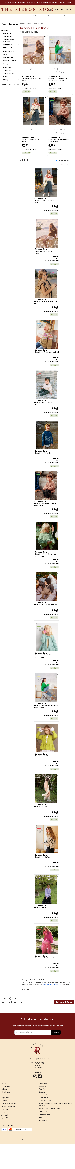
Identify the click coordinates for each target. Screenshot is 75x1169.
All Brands (4, 1151)
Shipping (42, 1128)
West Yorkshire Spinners (9, 96)
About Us (42, 1125)
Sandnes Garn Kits (11, 73)
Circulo (3, 102)
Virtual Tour (66, 16)
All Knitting (4, 30)
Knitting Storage (8, 57)
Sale (35, 16)
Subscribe (55, 1068)
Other (3, 1148)
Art (2, 1131)
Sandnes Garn (6, 99)
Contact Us (49, 16)
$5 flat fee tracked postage (48, 2)
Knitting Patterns (11, 45)
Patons (3, 108)
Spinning (11, 76)
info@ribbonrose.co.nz (37, 1103)
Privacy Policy (43, 1134)
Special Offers (6, 1154)
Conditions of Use (45, 1137)
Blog (40, 1154)
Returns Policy (44, 1131)
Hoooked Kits (7, 70)
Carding (5, 64)
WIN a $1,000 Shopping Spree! (49, 1145)
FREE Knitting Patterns (10, 48)
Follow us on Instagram (64, 1002)
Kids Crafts (5, 1145)
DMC (2, 89)
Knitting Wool (11, 33)
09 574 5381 (66, 2)
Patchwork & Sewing (8, 1140)
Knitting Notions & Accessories (11, 40)
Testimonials (43, 1157)
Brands (22, 16)
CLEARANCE (5, 1122)
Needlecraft (5, 1128)
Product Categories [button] (10, 25)
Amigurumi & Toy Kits (9, 60)
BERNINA (4, 1137)
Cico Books (4, 115)
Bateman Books (6, 112)
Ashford (3, 105)
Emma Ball (4, 128)
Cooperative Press (7, 118)
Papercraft (5, 1134)
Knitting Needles (11, 36)
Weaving (11, 80)
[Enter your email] (34, 1068)
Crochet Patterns (11, 51)
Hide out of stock (63, 161)
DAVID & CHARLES (6, 121)
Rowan (3, 92)
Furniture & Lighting (8, 1143)
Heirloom (4, 136)
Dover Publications (7, 124)
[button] (58, 9)
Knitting (22, 24)
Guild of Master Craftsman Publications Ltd (9, 132)
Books (5, 54)
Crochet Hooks (7, 67)
